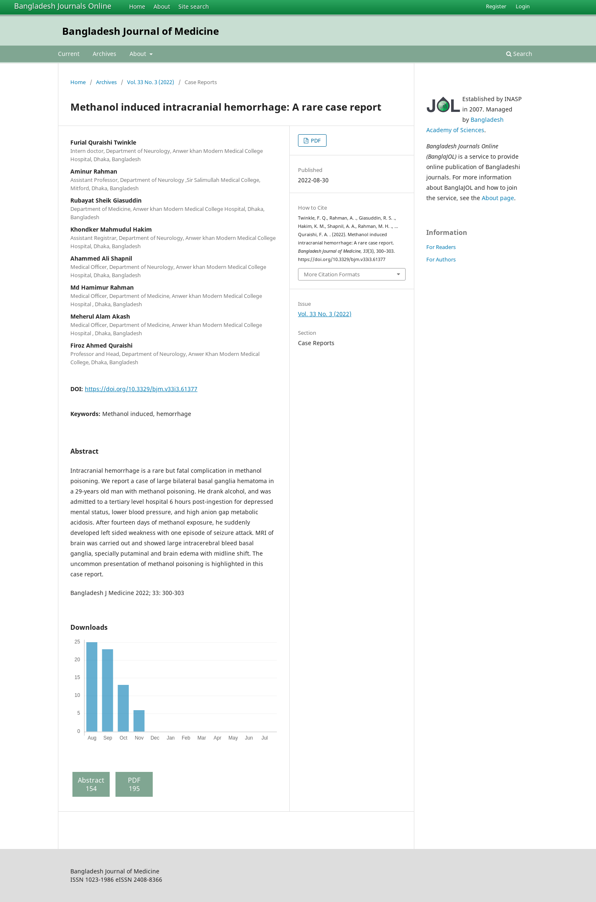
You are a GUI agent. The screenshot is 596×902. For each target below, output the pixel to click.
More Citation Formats (332, 274)
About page (498, 198)
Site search (193, 6)
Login (523, 6)
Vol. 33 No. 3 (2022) (150, 82)
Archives (104, 54)
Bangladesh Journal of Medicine (140, 31)
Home (137, 6)
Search (519, 54)
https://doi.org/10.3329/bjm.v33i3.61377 (141, 389)
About (162, 6)
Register (496, 6)
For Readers (441, 247)
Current (68, 54)
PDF (315, 140)
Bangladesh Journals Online (62, 6)
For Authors (441, 259)
